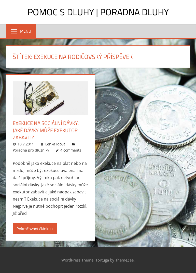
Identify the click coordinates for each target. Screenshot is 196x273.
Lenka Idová (55, 144)
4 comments (70, 150)
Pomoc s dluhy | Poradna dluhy (98, 12)
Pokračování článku (34, 228)
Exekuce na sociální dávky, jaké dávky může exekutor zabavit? (46, 130)
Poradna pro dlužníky (31, 150)
